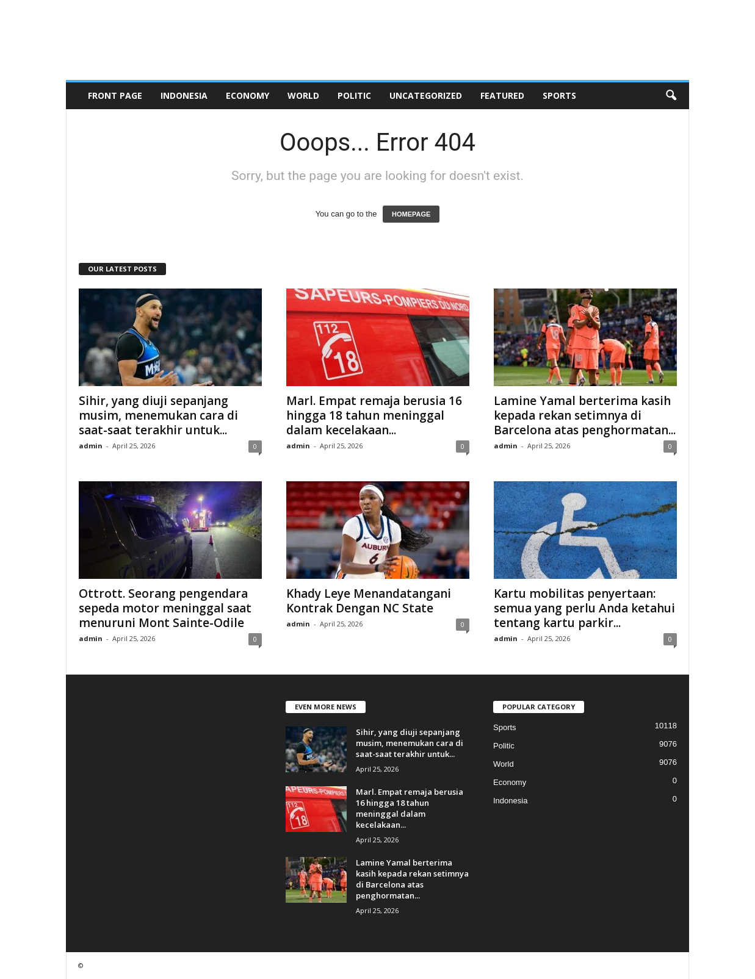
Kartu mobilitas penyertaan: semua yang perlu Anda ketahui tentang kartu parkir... (584, 608)
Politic (354, 95)
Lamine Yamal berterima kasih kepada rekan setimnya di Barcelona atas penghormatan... (585, 415)
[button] (670, 95)
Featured (502, 95)
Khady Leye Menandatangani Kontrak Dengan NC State (368, 601)
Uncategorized (425, 95)
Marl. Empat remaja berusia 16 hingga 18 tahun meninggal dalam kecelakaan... (374, 415)
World (303, 95)
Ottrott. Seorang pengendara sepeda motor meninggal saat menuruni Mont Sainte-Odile (165, 608)
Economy (247, 95)
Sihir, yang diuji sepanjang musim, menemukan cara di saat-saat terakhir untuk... (158, 415)
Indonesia (184, 95)
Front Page (115, 95)
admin (91, 445)
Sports (559, 95)
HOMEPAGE (411, 214)
